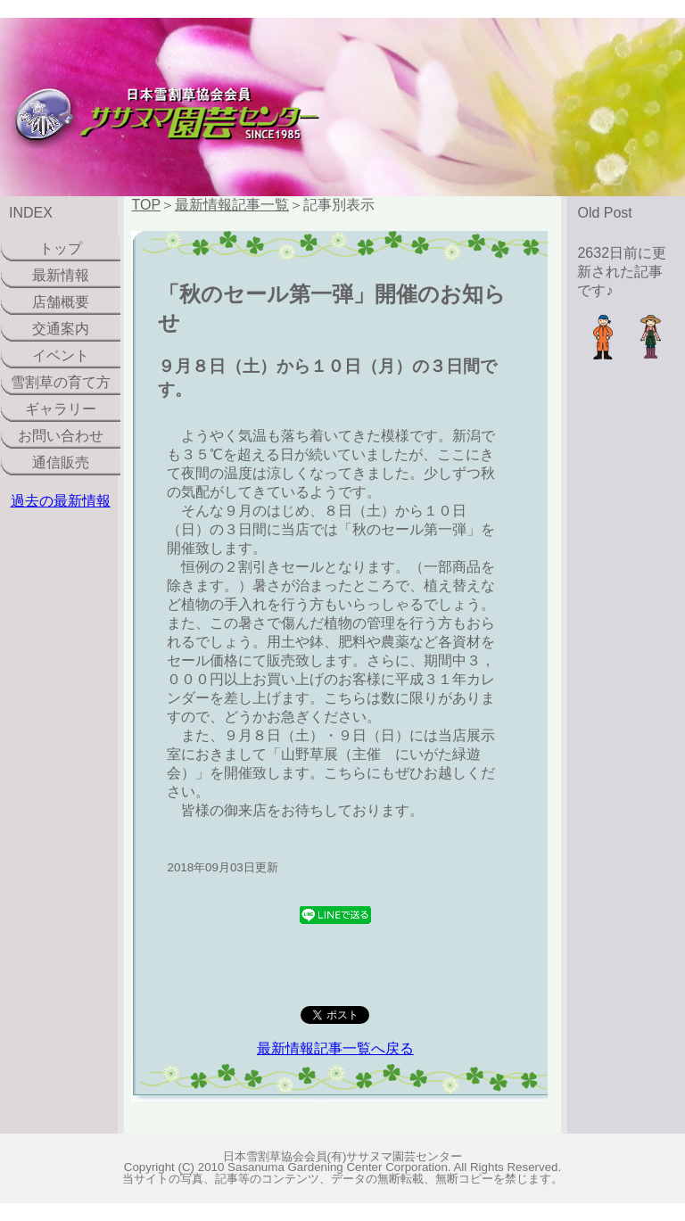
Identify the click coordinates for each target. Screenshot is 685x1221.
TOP (146, 204)
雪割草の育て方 (61, 382)
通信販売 (60, 462)
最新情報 (60, 275)
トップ (60, 248)
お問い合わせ (60, 435)
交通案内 (60, 328)
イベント (60, 355)
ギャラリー (60, 409)
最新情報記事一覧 (232, 204)
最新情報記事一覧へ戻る (335, 1048)
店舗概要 (60, 301)
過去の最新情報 (61, 500)
